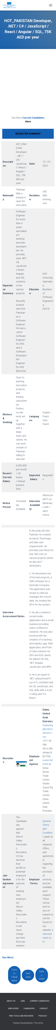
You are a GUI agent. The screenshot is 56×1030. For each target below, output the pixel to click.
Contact (44, 1008)
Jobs (22, 1001)
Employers (13, 1008)
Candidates (29, 1008)
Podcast (43, 1016)
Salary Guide (42, 975)
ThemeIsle (38, 1023)
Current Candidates (14, 975)
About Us (11, 1001)
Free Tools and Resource (21, 1016)
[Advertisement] (28, 83)
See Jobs (28, 975)
